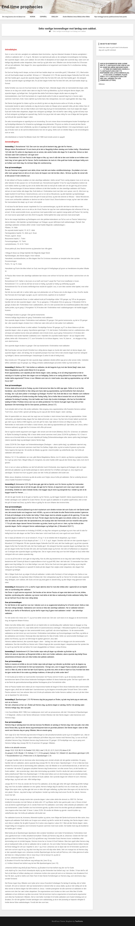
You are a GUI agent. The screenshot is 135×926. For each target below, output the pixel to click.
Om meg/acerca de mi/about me (13, 17)
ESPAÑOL (43, 17)
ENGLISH (54, 17)
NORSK (32, 17)
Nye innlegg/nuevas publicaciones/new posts (110, 17)
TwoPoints (79, 921)
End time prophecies (22, 6)
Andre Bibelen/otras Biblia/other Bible (76, 17)
